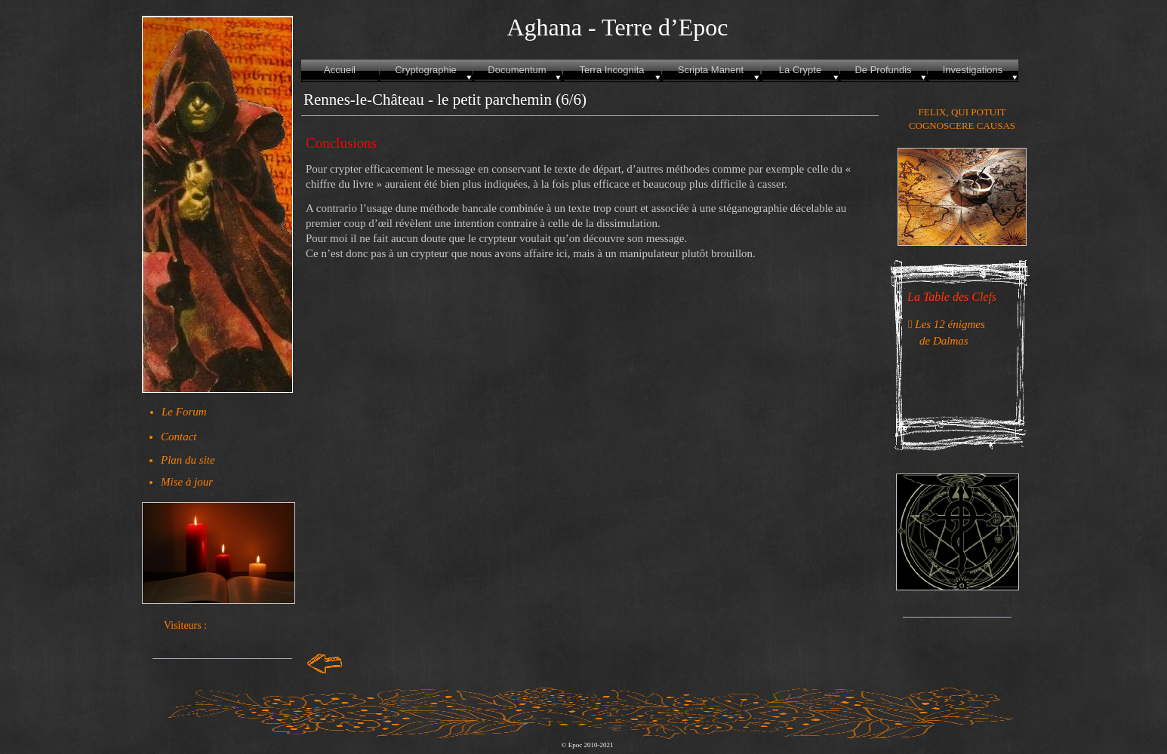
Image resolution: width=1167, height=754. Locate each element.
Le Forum (184, 412)
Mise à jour (187, 482)
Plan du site (188, 460)
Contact (179, 437)
